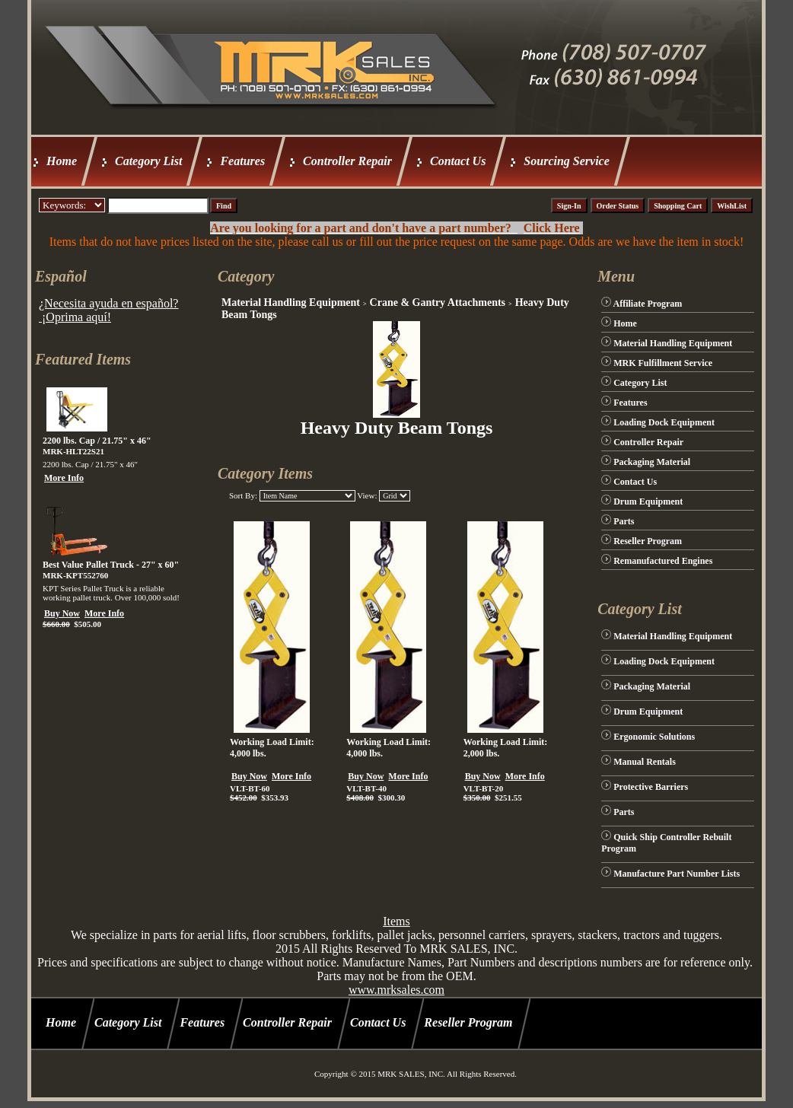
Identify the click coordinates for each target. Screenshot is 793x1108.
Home (61, 160)
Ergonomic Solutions (654, 736)
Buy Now (62, 613)
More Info (64, 478)
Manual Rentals (644, 761)
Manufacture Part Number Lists (676, 873)
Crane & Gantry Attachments (437, 302)
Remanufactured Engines (662, 561)
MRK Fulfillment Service (662, 363)
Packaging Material (651, 462)
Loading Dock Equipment (664, 422)
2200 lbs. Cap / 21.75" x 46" (97, 440)
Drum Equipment (648, 501)
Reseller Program (647, 541)
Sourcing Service (566, 160)
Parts (623, 521)
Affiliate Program (648, 303)
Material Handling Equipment (290, 302)
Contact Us (458, 160)
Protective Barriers (650, 787)
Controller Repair (347, 160)
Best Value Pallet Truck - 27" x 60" (111, 564)
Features (242, 160)
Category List (148, 160)
